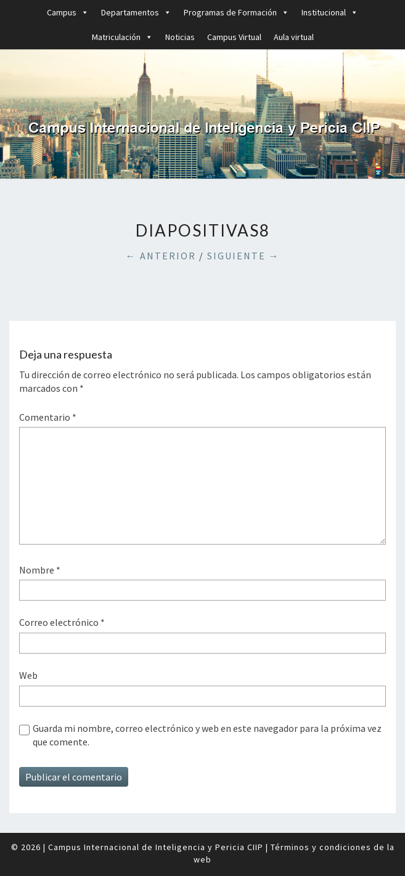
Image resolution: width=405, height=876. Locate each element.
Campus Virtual (234, 37)
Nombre (39, 570)
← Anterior (161, 255)
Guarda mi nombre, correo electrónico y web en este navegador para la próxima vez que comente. (207, 735)
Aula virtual (294, 37)
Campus (68, 12)
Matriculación (122, 37)
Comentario (47, 417)
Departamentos (136, 12)
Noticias (180, 37)
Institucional (329, 12)
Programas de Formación (236, 12)
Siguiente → (243, 255)
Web (28, 675)
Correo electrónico (62, 622)
